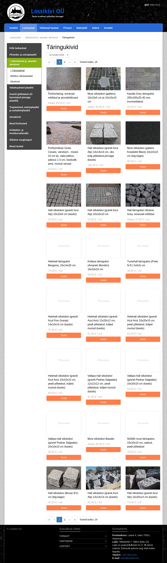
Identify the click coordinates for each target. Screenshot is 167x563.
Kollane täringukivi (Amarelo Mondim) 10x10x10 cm (98, 265)
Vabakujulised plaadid (21, 87)
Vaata (64, 108)
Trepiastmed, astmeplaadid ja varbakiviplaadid (24, 109)
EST (147, 5)
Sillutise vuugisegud (20, 140)
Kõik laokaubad (17, 48)
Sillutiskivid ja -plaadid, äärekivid (41, 37)
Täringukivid (18, 70)
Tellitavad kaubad (48, 28)
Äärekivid (15, 81)
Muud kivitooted (18, 123)
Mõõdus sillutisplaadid (21, 76)
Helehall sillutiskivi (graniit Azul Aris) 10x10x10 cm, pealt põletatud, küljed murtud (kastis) (63, 381)
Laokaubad (29, 28)
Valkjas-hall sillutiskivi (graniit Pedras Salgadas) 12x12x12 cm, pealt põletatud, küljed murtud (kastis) (102, 383)
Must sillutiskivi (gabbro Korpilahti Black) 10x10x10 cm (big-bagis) (142, 152)
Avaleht (13, 28)
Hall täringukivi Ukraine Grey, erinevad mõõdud (140, 212)
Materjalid (81, 28)
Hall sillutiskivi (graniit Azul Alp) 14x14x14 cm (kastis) (103, 495)
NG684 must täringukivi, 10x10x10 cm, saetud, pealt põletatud (141, 442)
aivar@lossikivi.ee (130, 558)
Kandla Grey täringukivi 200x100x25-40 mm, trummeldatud (140, 97)
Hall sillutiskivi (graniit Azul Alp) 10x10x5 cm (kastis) (63, 212)
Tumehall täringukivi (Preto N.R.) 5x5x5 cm (142, 263)
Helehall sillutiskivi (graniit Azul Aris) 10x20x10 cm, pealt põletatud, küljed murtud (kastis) (142, 322)
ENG (152, 5)
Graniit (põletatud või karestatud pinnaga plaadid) (20, 97)
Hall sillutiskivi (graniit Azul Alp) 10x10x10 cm (103, 212)
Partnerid (66, 541)
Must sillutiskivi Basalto (101, 438)
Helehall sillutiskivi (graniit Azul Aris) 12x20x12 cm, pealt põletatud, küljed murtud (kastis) (102, 322)
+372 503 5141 (129, 555)
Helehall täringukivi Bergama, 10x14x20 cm (62, 263)
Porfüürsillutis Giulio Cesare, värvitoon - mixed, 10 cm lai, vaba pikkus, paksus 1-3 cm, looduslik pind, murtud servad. (63, 156)
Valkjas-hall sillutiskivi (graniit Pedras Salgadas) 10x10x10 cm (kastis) (63, 442)
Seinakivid (15, 117)
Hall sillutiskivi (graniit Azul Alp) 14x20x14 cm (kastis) (142, 495)
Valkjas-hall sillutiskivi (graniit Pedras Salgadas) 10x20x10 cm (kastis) (142, 379)
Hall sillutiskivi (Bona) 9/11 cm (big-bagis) (63, 495)
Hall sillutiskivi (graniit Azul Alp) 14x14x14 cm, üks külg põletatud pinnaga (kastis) (103, 154)
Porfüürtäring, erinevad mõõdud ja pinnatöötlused (63, 95)
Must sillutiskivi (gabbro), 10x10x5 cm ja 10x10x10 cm (102, 97)
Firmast (67, 28)
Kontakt (108, 28)
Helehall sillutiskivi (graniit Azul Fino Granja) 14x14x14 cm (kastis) (63, 320)
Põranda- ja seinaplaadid (22, 54)
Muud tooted (16, 146)
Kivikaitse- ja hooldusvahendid (18, 132)
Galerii (95, 28)
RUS (157, 5)
